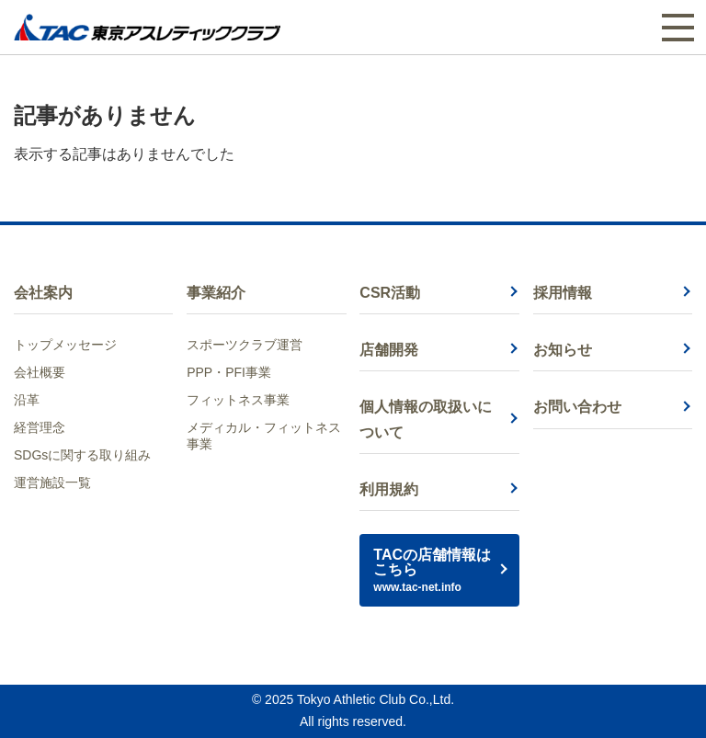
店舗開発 (388, 350)
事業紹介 (216, 293)
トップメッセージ (65, 344)
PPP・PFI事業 (229, 372)
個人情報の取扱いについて (425, 419)
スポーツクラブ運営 (244, 344)
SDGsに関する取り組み (82, 455)
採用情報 (562, 293)
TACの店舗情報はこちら (439, 570)
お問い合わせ (577, 406)
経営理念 (39, 427)
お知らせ (562, 350)
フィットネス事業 (238, 399)
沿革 (27, 399)
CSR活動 (389, 293)
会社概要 (39, 372)
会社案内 (43, 293)
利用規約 (388, 489)
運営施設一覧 (52, 482)
